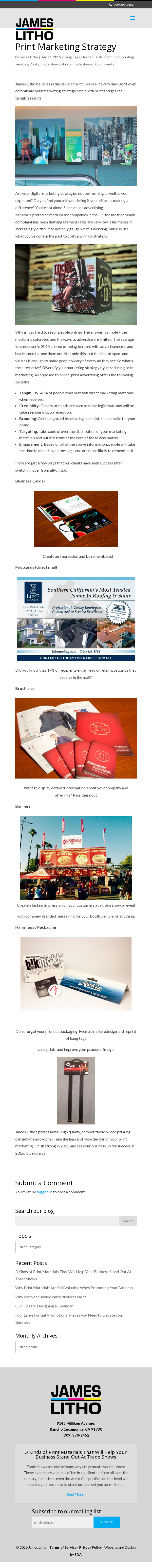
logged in (44, 1191)
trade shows (83, 64)
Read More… (75, 1494)
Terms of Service (62, 1547)
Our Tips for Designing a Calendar (44, 1305)
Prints (34, 64)
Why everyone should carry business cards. (51, 1296)
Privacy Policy (90, 1547)
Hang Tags (72, 57)
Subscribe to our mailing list (66, 1511)
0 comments (104, 64)
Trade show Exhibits (56, 64)
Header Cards (92, 57)
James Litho (29, 57)
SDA (78, 1554)
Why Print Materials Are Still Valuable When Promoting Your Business (74, 1287)
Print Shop (112, 57)
